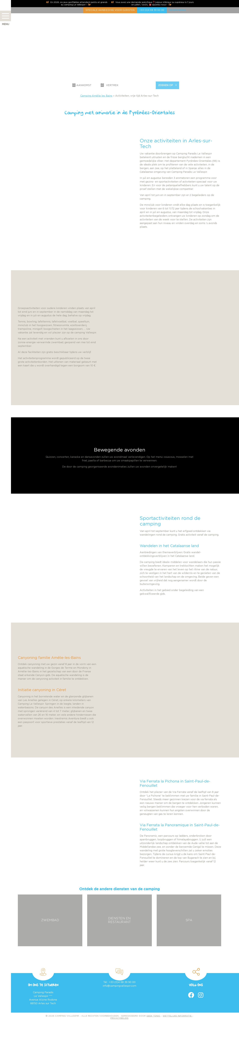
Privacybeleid (119, 1018)
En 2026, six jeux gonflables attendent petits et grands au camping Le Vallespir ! (76, 3)
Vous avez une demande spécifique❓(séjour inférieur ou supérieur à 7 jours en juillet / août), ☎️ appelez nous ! (152, 3)
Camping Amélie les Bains (96, 96)
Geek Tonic (153, 1016)
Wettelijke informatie (177, 1016)
